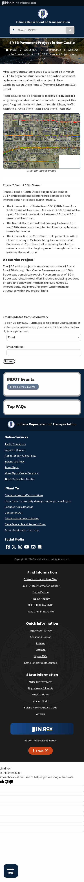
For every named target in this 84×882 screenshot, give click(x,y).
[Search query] (41, 30)
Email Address (14, 346)
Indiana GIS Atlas (15, 461)
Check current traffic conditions (24, 495)
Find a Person (41, 592)
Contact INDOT (14, 512)
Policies (40, 643)
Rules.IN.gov (12, 467)
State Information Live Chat (40, 579)
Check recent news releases (22, 518)
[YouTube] (26, 547)
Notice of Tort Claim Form (20, 455)
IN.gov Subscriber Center (20, 479)
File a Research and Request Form (25, 524)
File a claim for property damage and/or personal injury (38, 501)
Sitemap (41, 649)
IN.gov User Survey (41, 630)
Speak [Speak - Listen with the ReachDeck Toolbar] (40, 750)
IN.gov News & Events (40, 688)
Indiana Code (40, 701)
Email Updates (40, 694)
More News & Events (23, 386)
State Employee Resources (40, 662)
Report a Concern (15, 450)
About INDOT (31, 49)
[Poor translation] (9, 781)
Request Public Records (19, 506)
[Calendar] (39, 547)
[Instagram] (20, 547)
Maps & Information (40, 681)
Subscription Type (17, 331)
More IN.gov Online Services (21, 473)
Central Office (53, 49)
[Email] (33, 547)
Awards (40, 714)
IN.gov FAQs (40, 656)
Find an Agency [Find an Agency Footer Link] (41, 598)
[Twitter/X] (14, 547)
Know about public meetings (22, 530)
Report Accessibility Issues (41, 740)
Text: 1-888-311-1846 (41, 611)
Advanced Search (40, 637)
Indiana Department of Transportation (43, 22)
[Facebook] (8, 547)
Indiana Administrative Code (41, 707)
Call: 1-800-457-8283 (40, 605)
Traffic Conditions (15, 444)
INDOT (13, 49)
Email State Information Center (40, 585)
